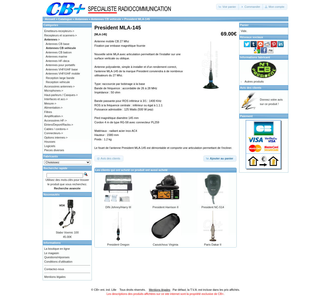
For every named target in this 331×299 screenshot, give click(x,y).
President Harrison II (165, 207)
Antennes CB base (58, 43)
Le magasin (51, 253)
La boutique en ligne (57, 248)
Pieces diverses (54, 150)
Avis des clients (250, 87)
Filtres (48, 112)
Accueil (50, 19)
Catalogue (65, 19)
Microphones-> (53, 90)
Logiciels (49, 146)
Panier (244, 25)
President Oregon (118, 244)
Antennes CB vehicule (106, 19)
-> (52, 39)
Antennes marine (56, 56)
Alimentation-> (53, 107)
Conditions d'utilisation (58, 261)
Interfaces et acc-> (56, 99)
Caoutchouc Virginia (165, 244)
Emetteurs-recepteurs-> (59, 31)
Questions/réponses (57, 257)
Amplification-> (53, 116)
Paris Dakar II (212, 244)
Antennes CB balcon (59, 52)
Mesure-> (50, 103)
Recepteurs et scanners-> (60, 35)
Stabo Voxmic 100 (67, 232)
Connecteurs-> (53, 133)
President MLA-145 (137, 19)
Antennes (81, 19)
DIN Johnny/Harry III (118, 207)
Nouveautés (51, 194)
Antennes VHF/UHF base (62, 69)
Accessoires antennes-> (59, 86)
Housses (49, 141)
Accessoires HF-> (55, 120)
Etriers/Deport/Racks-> (58, 124)
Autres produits (254, 81)
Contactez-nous (54, 269)
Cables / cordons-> (56, 129)
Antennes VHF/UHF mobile (63, 73)
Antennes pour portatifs (60, 65)
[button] (227, 7)
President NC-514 (212, 207)
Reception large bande (60, 77)
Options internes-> (55, 137)
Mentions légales (55, 276)
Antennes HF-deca (58, 60)
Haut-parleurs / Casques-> (61, 94)
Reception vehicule (58, 82)
